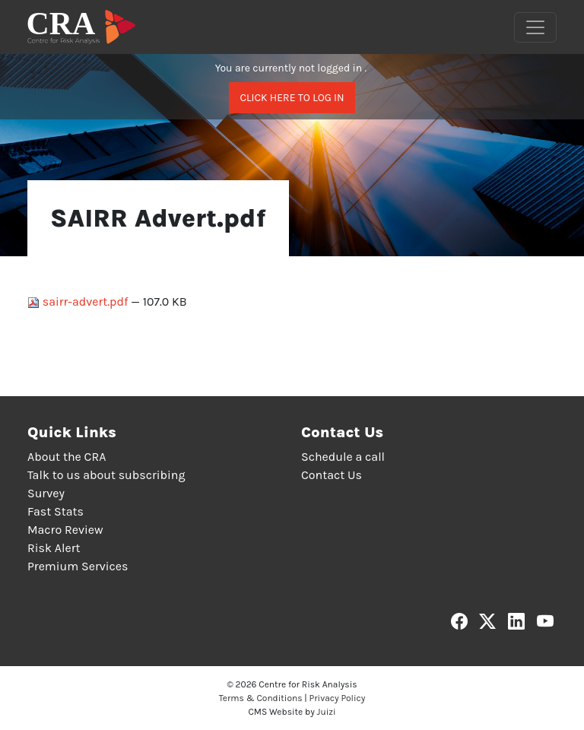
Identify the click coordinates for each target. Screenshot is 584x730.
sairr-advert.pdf (79, 301)
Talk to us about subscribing (106, 475)
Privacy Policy (337, 698)
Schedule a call (343, 456)
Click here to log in (292, 97)
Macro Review (65, 529)
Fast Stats (55, 511)
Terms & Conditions (261, 698)
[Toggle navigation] (535, 27)
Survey (46, 493)
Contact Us (331, 475)
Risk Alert (53, 548)
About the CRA (66, 456)
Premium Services (77, 566)
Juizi (326, 711)
